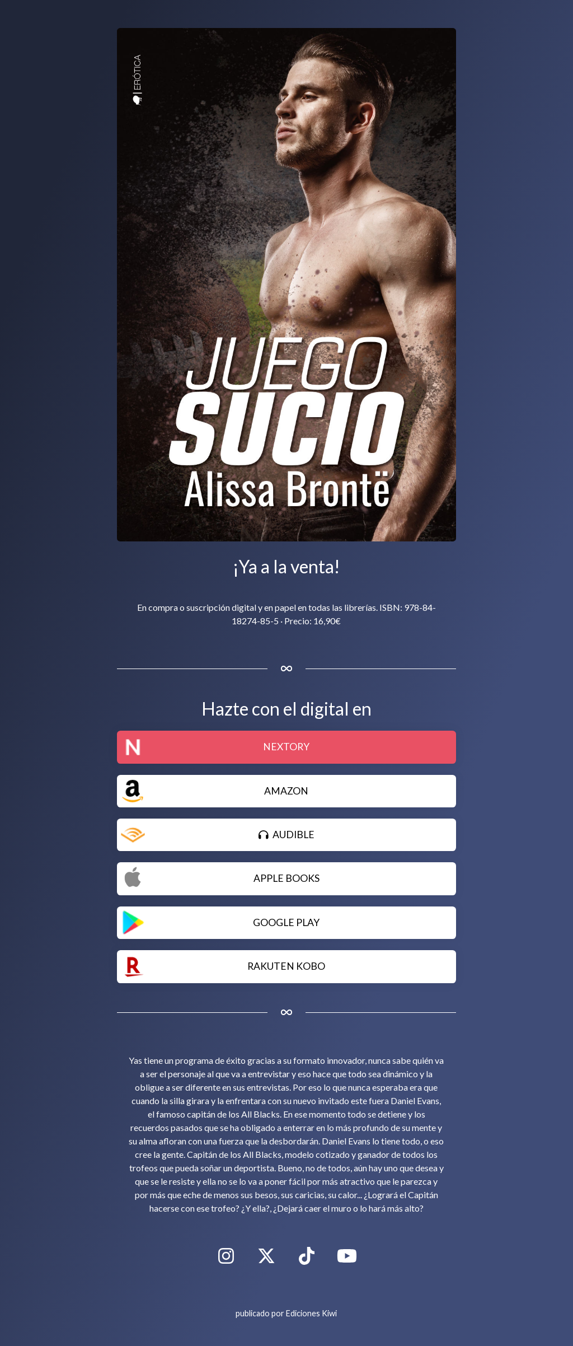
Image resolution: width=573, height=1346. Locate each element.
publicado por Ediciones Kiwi (286, 1313)
